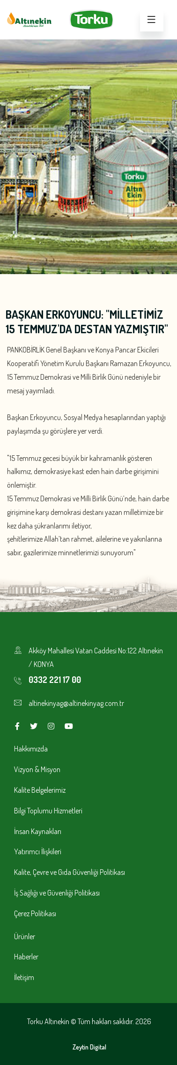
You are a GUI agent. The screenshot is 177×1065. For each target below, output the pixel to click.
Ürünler (24, 936)
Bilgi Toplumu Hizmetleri (48, 810)
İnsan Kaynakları (37, 831)
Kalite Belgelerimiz (40, 790)
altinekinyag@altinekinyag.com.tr (76, 703)
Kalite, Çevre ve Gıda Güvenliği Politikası (69, 872)
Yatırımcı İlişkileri (37, 851)
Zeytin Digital (89, 1047)
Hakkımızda (31, 748)
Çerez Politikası (35, 913)
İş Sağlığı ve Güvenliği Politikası (57, 892)
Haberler (26, 956)
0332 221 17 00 (55, 679)
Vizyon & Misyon (37, 769)
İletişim (24, 977)
